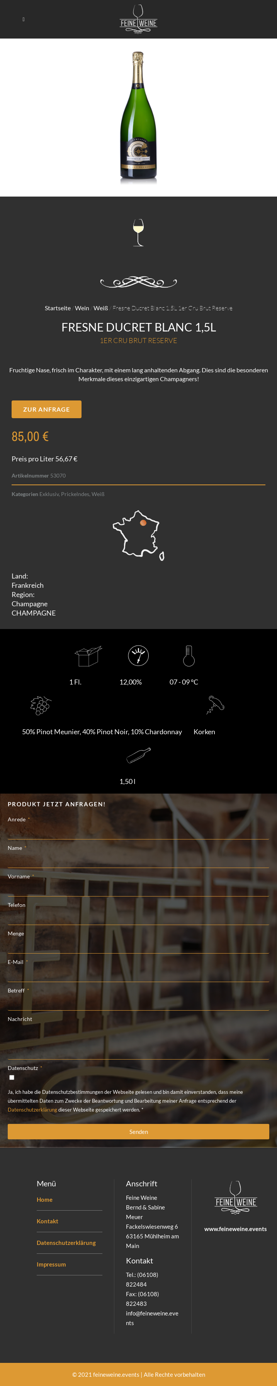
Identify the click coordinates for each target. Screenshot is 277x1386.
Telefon (16, 905)
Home (45, 1199)
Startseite (58, 307)
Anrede (17, 819)
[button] (47, 409)
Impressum (51, 1264)
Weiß (100, 307)
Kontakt (47, 1221)
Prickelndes (75, 494)
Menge (16, 933)
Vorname (19, 876)
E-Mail (16, 962)
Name (15, 847)
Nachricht (20, 1019)
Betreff (17, 990)
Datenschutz (23, 1068)
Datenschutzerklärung (32, 1110)
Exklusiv (49, 494)
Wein (82, 307)
